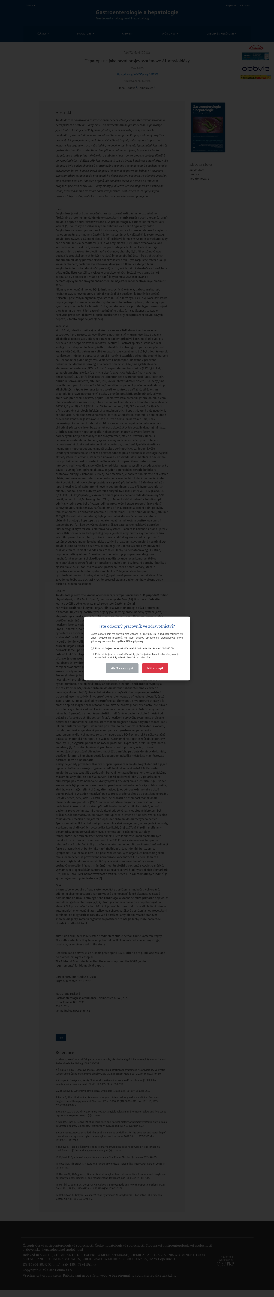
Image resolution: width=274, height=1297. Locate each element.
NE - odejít (155, 668)
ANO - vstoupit (122, 668)
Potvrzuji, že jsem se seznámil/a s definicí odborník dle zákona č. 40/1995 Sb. (132, 648)
